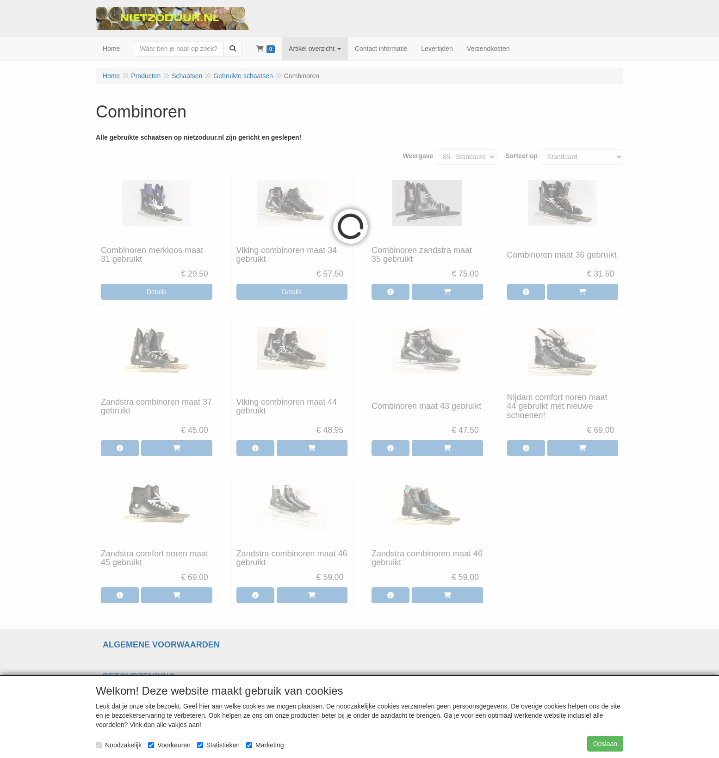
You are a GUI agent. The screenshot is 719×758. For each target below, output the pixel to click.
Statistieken (218, 745)
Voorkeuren (169, 745)
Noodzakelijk (119, 745)
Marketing (265, 745)
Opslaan (605, 743)
